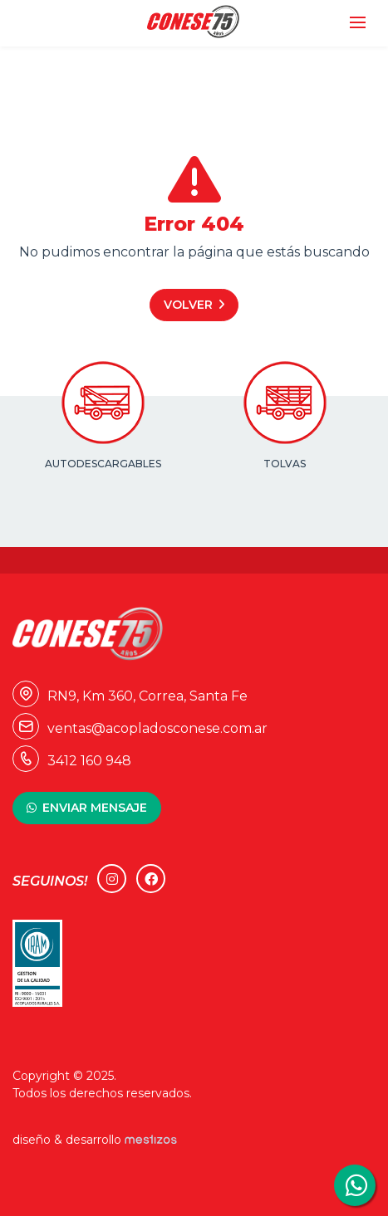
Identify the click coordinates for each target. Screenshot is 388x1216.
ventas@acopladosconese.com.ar (140, 728)
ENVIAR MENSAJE (94, 807)
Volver (188, 304)
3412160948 (355, 1185)
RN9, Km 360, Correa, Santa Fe (130, 696)
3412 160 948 (71, 761)
